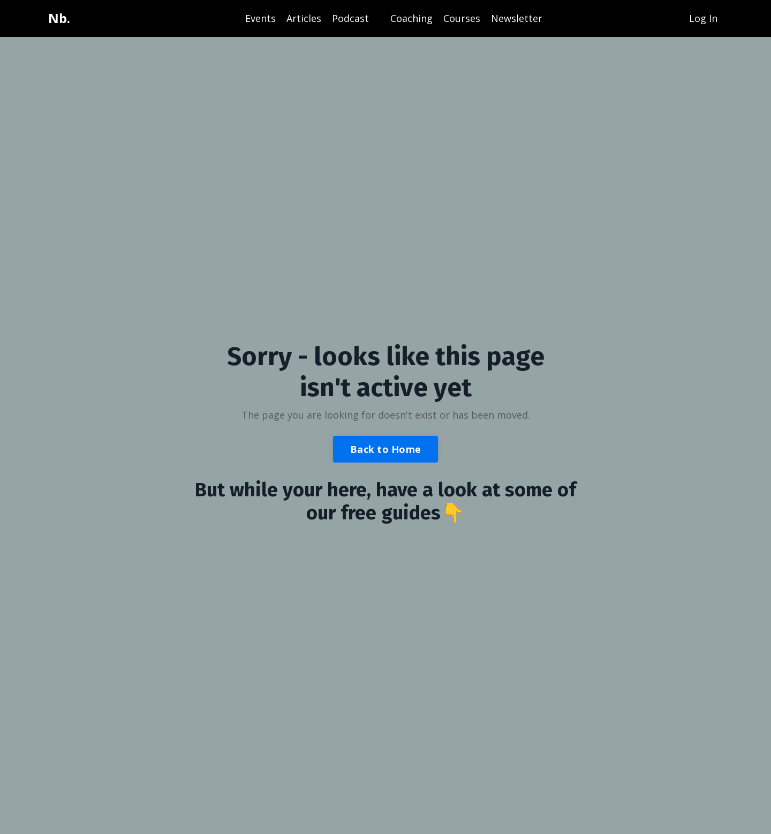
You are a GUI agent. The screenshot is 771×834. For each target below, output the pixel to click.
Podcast (350, 18)
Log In (703, 18)
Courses (461, 18)
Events (260, 18)
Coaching (411, 18)
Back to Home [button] (385, 449)
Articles (303, 18)
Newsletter (516, 18)
